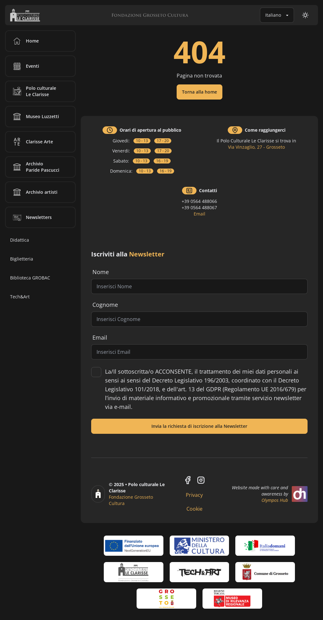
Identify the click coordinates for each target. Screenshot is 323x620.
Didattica (19, 240)
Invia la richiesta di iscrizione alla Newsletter (199, 426)
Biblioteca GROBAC (30, 278)
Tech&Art (20, 297)
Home (25, 41)
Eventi (25, 66)
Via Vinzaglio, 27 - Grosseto (256, 147)
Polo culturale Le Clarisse (33, 91)
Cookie (194, 508)
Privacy (194, 494)
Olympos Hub (274, 500)
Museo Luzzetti (35, 116)
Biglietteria (21, 259)
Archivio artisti (34, 192)
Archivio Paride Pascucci (35, 167)
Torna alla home (199, 92)
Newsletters (31, 217)
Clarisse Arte (32, 141)
